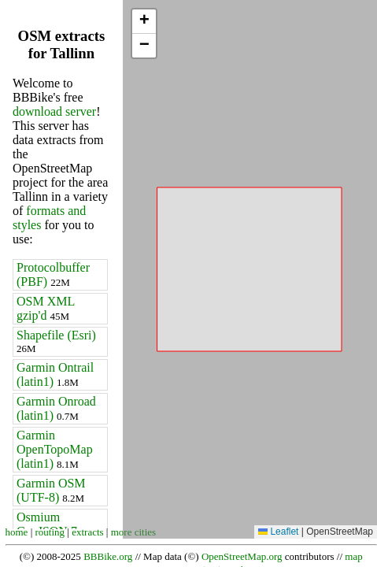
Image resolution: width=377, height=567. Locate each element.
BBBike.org (107, 556)
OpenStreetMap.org (242, 556)
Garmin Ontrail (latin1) (55, 374)
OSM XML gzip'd (46, 308)
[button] (144, 21)
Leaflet (278, 531)
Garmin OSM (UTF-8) (51, 490)
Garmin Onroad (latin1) (56, 408)
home (17, 532)
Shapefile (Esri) (56, 341)
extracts (87, 532)
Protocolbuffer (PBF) (53, 274)
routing (50, 532)
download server (54, 111)
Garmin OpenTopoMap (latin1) (55, 449)
